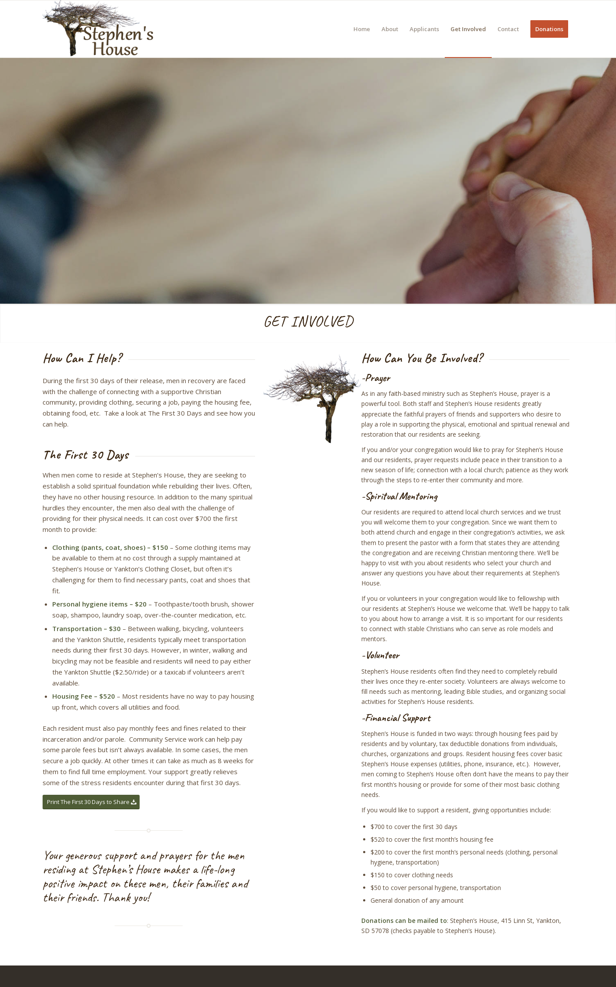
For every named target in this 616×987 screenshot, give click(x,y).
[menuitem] (362, 28)
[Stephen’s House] (100, 28)
